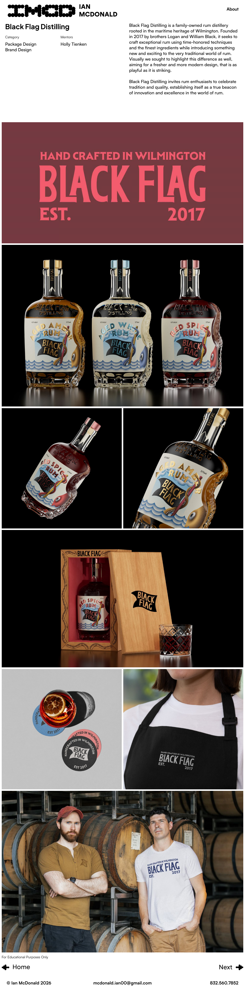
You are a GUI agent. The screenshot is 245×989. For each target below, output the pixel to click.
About (233, 9)
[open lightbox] (122, 325)
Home (21, 967)
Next (225, 967)
